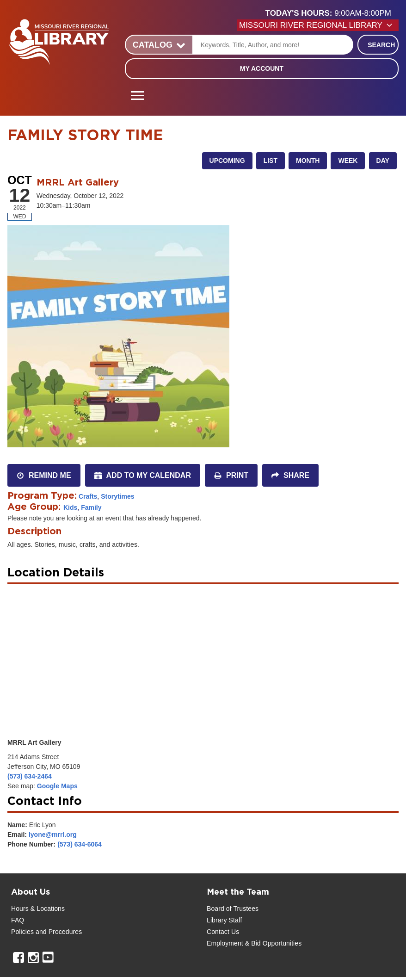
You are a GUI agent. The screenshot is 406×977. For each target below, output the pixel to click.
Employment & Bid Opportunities (254, 943)
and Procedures (58, 931)
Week (347, 160)
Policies (22, 931)
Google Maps (57, 786)
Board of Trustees (232, 908)
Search (381, 45)
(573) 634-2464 (29, 776)
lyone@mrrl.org (53, 834)
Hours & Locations (38, 908)
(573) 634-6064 (79, 844)
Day (382, 160)
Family (91, 507)
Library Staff (224, 920)
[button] (332, 13)
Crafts (88, 496)
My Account (261, 68)
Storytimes (117, 496)
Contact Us (223, 931)
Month (308, 160)
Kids (70, 507)
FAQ (17, 920)
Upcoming (227, 160)
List (270, 160)
